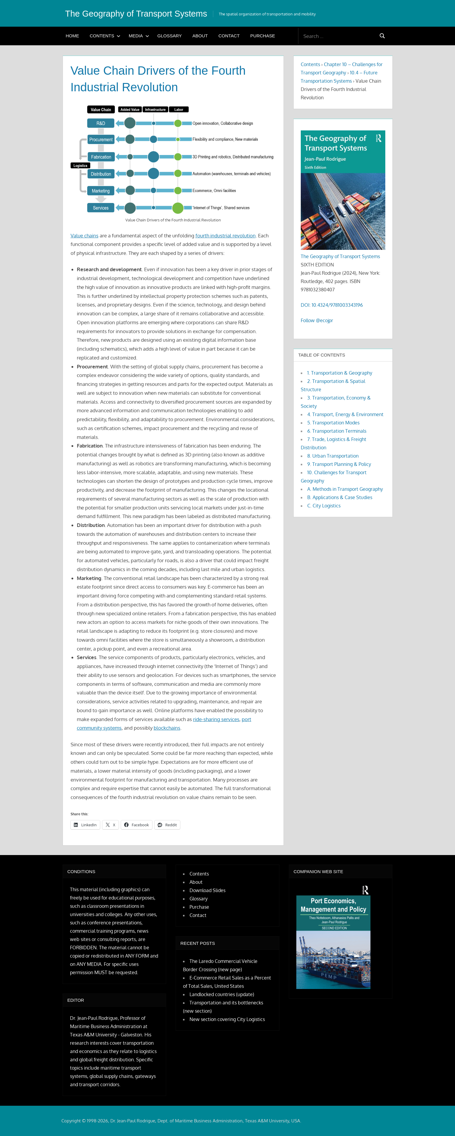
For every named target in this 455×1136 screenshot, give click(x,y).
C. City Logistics (324, 506)
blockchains (167, 728)
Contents (105, 35)
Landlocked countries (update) (222, 994)
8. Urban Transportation (333, 456)
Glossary (170, 35)
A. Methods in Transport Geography (345, 489)
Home (72, 35)
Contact (228, 35)
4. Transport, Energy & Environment (345, 414)
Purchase (262, 35)
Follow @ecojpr (317, 320)
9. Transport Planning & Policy (339, 464)
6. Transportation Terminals (336, 431)
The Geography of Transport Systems (144, 13)
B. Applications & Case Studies (339, 497)
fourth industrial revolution (225, 235)
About (200, 35)
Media (139, 35)
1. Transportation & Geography (339, 373)
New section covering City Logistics (227, 1019)
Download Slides (207, 890)
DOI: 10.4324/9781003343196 (332, 305)
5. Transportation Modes (333, 423)
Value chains (84, 235)
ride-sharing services (216, 719)
